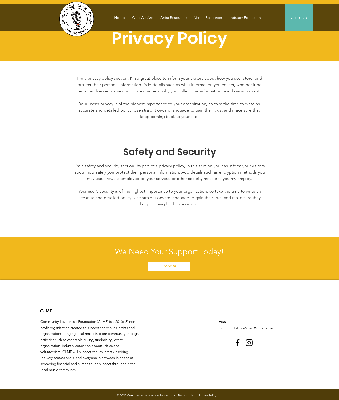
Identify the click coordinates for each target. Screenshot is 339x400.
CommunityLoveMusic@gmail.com (246, 328)
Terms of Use (186, 395)
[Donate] (169, 266)
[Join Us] (299, 17)
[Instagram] (249, 342)
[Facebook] (237, 342)
